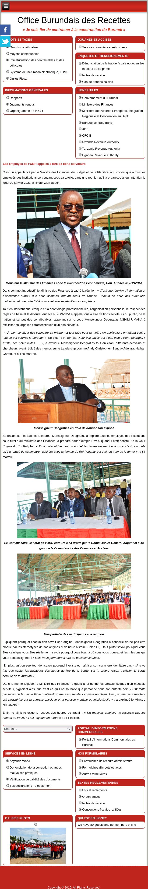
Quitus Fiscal (18, 78)
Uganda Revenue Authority (100, 155)
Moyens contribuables (24, 54)
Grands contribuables (24, 47)
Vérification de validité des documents (35, 779)
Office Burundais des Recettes (74, 20)
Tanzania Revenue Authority (101, 148)
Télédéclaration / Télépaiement (30, 785)
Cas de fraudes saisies (97, 82)
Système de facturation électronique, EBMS (39, 72)
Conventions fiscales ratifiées (101, 809)
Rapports (16, 98)
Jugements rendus (22, 104)
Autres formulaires (94, 774)
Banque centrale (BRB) (97, 122)
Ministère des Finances (97, 104)
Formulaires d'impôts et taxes (102, 767)
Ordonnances (91, 796)
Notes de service (93, 75)
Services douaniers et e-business (104, 47)
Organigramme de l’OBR (26, 111)
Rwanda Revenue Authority (100, 142)
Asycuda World (20, 761)
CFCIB (86, 135)
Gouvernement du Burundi (100, 98)
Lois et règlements (94, 790)
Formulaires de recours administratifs (107, 761)
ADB (85, 129)
